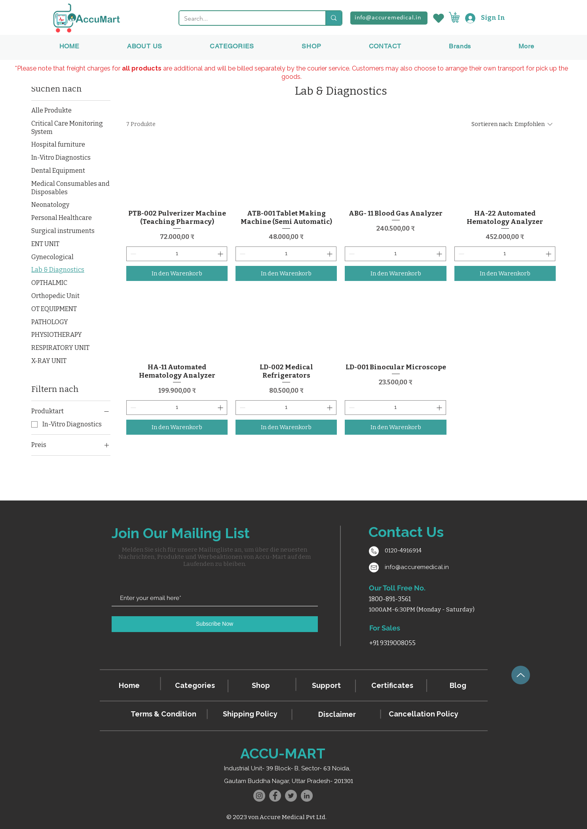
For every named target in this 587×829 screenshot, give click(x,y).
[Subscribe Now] (215, 624)
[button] (460, 46)
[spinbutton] (176, 254)
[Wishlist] (438, 18)
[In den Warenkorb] (177, 273)
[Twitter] (291, 796)
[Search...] (246, 18)
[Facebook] (275, 796)
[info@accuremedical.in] (388, 18)
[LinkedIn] (307, 796)
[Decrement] (132, 254)
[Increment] (221, 254)
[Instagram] (259, 796)
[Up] (520, 675)
